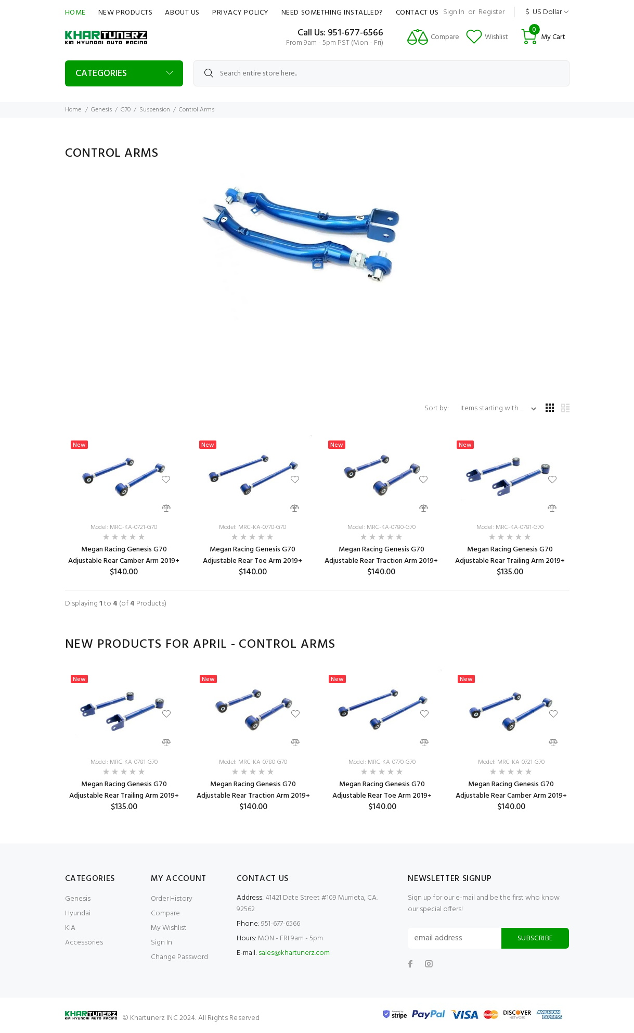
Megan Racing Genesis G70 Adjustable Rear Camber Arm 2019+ (123, 555)
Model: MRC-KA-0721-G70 (123, 527)
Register (491, 12)
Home (75, 13)
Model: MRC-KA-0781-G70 (510, 527)
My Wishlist (169, 928)
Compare (165, 913)
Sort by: (437, 408)
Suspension (154, 110)
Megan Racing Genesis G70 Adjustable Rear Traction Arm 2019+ (381, 555)
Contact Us (417, 13)
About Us (182, 13)
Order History (171, 899)
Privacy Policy (240, 13)
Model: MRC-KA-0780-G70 (381, 527)
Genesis (101, 110)
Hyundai (77, 913)
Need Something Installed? (332, 13)
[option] (124, 741)
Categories (101, 73)
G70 (126, 110)
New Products (125, 13)
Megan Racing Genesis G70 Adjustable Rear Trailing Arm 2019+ (510, 555)
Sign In (453, 12)
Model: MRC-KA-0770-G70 (252, 527)
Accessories (84, 943)
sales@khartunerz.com (294, 953)
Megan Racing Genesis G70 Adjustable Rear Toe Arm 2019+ (252, 555)
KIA (70, 928)
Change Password (179, 957)
